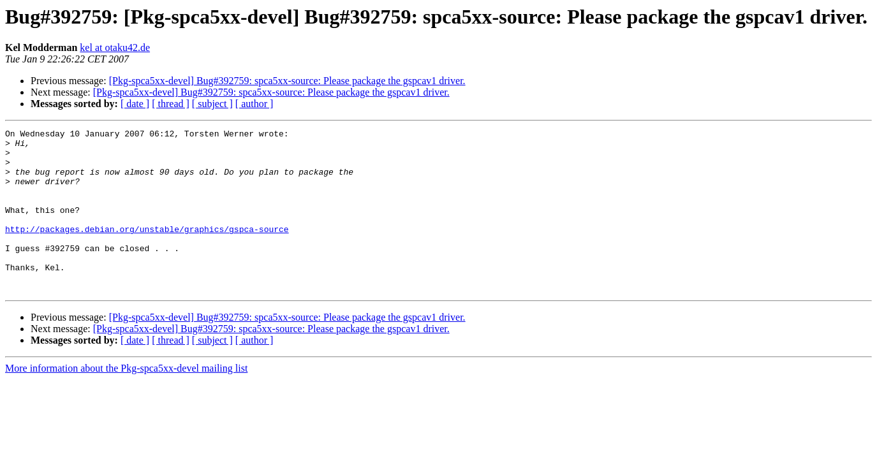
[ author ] (254, 103)
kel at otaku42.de (115, 47)
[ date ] (135, 103)
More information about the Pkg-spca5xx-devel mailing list (126, 400)
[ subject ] (212, 103)
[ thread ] (170, 103)
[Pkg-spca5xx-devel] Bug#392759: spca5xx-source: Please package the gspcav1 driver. (287, 80)
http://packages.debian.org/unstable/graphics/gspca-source (147, 250)
